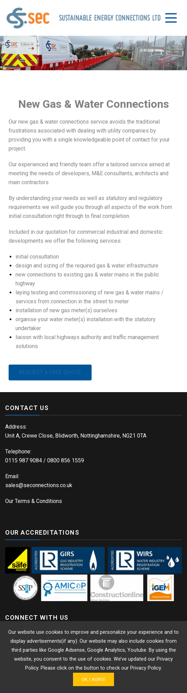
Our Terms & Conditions (33, 501)
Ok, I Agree (93, 679)
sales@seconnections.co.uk (38, 485)
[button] (50, 372)
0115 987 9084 (23, 460)
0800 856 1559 (65, 460)
